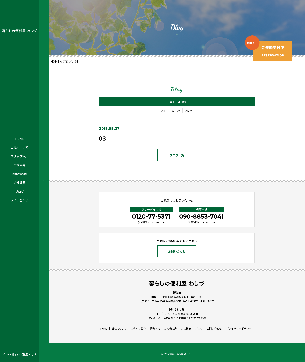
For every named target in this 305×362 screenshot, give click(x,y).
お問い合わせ (19, 200)
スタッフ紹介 (19, 156)
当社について (19, 147)
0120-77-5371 (151, 216)
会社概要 (19, 183)
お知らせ (175, 111)
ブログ (19, 191)
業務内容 (19, 165)
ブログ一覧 (177, 155)
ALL (163, 111)
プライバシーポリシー (238, 328)
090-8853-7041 (201, 216)
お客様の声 (19, 174)
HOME (19, 138)
